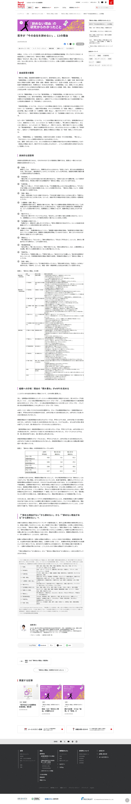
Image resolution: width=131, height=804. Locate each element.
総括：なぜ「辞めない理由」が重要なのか (32, 661)
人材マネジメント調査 (47, 771)
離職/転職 (51, 48)
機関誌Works (46, 7)
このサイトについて (44, 787)
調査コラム (43, 780)
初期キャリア (60, 48)
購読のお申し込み (63, 760)
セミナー (56, 7)
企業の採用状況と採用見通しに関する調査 (47, 761)
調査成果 (42, 777)
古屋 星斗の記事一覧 (47, 635)
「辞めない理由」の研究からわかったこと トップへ (101, 46)
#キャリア (92, 55)
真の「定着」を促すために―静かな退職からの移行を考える (100, 35)
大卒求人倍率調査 (46, 764)
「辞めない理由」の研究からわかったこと (71, 13)
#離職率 (98, 62)
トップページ (20, 13)
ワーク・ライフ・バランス (39, 48)
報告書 (21, 756)
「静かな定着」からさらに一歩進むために (100, 31)
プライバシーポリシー (74, 787)
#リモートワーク (107, 65)
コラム (64, 7)
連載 (60, 758)
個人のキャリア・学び (24, 48)
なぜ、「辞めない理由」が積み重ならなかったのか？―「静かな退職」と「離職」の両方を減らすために (100, 41)
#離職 (99, 55)
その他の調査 (43, 774)
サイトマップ (85, 787)
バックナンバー (63, 754)
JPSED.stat (45, 758)
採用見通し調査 (46, 766)
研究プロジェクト (24, 754)
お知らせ (102, 751)
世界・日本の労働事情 (25, 758)
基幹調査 (42, 754)
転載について (63, 787)
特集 (21, 767)
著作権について (54, 787)
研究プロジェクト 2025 (37, 13)
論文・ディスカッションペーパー (27, 762)
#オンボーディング (94, 65)
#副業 (90, 59)
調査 (36, 7)
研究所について (73, 7)
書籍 (21, 765)
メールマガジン (85, 2)
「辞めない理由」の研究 (52, 13)
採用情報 (78, 2)
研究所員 (81, 760)
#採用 (109, 59)
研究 (29, 7)
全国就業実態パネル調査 (47, 756)
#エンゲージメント (100, 59)
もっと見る (69, 48)
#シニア (91, 62)
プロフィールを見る (35, 635)
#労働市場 (106, 55)
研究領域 (81, 758)
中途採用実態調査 (46, 768)
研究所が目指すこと (84, 754)
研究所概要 (82, 756)
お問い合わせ (93, 2)
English (92, 787)
